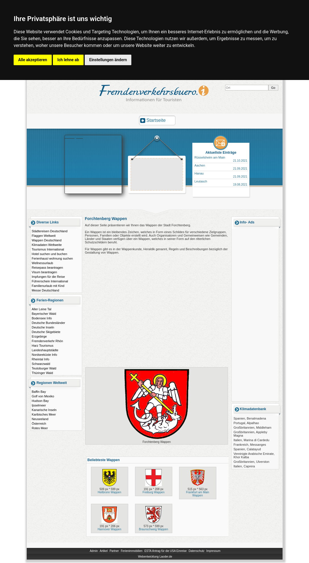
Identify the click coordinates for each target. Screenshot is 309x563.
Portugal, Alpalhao (246, 423)
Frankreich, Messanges (250, 444)
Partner (114, 550)
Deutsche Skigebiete (46, 332)
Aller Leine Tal (41, 309)
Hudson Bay (40, 400)
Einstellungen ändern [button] (108, 59)
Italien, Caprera (244, 466)
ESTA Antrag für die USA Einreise (165, 550)
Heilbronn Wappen (109, 492)
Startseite (156, 120)
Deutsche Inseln (43, 327)
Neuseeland (40, 419)
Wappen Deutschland (47, 240)
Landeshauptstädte (45, 350)
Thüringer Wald (42, 373)
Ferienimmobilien (131, 550)
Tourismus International (48, 249)
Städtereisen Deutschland (50, 231)
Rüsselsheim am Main (209, 157)
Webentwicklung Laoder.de (155, 556)
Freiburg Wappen (154, 492)
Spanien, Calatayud (247, 449)
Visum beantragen (44, 272)
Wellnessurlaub (42, 263)
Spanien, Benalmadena (250, 418)
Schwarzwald (41, 363)
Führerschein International (50, 281)
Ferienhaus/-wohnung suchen (52, 258)
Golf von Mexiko (43, 396)
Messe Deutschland (45, 290)
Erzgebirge (39, 336)
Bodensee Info (42, 318)
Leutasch (200, 181)
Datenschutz (196, 550)
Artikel (104, 550)
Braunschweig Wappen (153, 529)
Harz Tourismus (42, 345)
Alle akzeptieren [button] (32, 59)
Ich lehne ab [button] (68, 59)
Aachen (199, 165)
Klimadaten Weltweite (47, 244)
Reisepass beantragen (47, 267)
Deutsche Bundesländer (48, 322)
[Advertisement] (157, 175)
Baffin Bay (39, 391)
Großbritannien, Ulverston (251, 461)
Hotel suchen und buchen (49, 254)
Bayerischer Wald (44, 313)
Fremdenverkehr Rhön (47, 341)
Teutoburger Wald (44, 368)
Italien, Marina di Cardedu (251, 440)
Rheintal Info (40, 359)
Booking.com (74, 137)
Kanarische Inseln (44, 410)
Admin (94, 550)
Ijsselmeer (39, 405)
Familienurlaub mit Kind (48, 285)
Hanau (199, 173)
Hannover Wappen (109, 529)
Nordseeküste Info (44, 354)
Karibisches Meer (44, 414)
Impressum (213, 550)
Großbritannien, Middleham (252, 427)
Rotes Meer (40, 428)
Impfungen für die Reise (48, 276)
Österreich (39, 423)
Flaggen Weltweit (44, 235)
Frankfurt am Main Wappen (197, 494)
